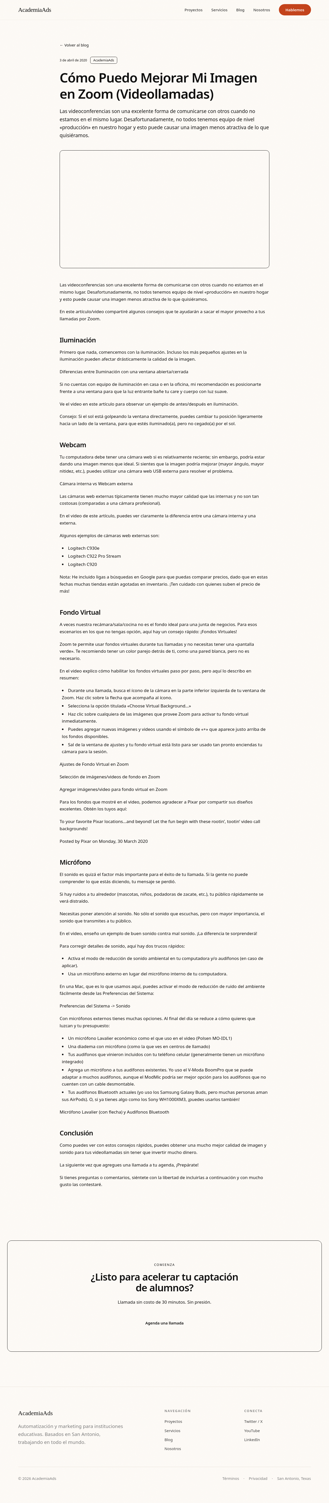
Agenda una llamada (164, 1322)
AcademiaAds (34, 9)
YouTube (252, 1430)
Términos (230, 1478)
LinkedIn (252, 1439)
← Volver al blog (74, 45)
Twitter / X (253, 1421)
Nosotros (261, 9)
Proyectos (194, 9)
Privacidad (258, 1478)
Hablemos (294, 9)
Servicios (219, 9)
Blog (240, 9)
